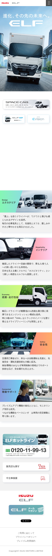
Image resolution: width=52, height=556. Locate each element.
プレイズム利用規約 (26, 541)
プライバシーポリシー (26, 537)
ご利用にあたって (26, 533)
